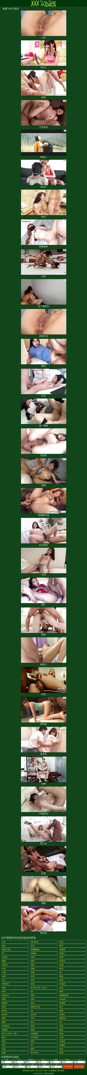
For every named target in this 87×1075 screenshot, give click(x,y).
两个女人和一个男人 (10, 1034)
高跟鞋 (33, 953)
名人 (4, 980)
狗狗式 (4, 1003)
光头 (4, 942)
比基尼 (4, 957)
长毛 (33, 984)
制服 (61, 1034)
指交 (4, 1037)
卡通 (4, 972)
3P (61, 1022)
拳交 (4, 1041)
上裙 (61, 1037)
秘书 (61, 957)
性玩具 (62, 961)
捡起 (33, 1026)
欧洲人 (4, 1011)
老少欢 (33, 1014)
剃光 (61, 969)
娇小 (33, 1022)
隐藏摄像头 (35, 949)
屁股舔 (62, 949)
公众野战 (34, 1037)
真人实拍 (34, 1053)
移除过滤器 (79, 1067)
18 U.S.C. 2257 (42, 1071)
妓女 (61, 1049)
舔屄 (33, 1049)
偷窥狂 (62, 1045)
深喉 (4, 999)
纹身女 (62, 1014)
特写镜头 (5, 984)
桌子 (61, 1007)
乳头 (33, 1003)
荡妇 (61, 976)
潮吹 (61, 991)
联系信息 (26, 1071)
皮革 (33, 976)
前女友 (4, 1014)
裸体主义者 (35, 1007)
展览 (4, 1018)
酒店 (33, 965)
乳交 (61, 1026)
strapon (63, 999)
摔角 (61, 1053)
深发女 (4, 965)
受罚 (33, 1041)
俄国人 (62, 953)
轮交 (4, 1049)
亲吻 (33, 969)
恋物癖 (4, 1030)
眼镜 (4, 1053)
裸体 (33, 995)
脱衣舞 (62, 1003)
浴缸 (4, 946)
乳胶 (33, 972)
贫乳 (61, 980)
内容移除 (52, 1071)
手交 (33, 946)
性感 (61, 965)
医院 (33, 961)
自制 (33, 957)
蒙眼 (4, 961)
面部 (4, 1022)
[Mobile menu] (2, 3)
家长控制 (60, 1071)
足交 (4, 1045)
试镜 (4, 976)
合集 (4, 988)
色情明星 (34, 1034)
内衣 (33, 980)
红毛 (61, 942)
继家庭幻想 (64, 995)
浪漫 (4, 1007)
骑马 (61, 946)
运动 (61, 988)
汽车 (4, 969)
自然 (33, 999)
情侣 (4, 991)
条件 (32, 1071)
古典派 (62, 1041)
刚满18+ (63, 1018)
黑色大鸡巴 (6, 949)
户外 (33, 1018)
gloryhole (35, 942)
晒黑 (61, 1011)
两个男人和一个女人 (39, 988)
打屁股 (62, 984)
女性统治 (5, 1026)
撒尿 (33, 1030)
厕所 (61, 1030)
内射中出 (5, 995)
